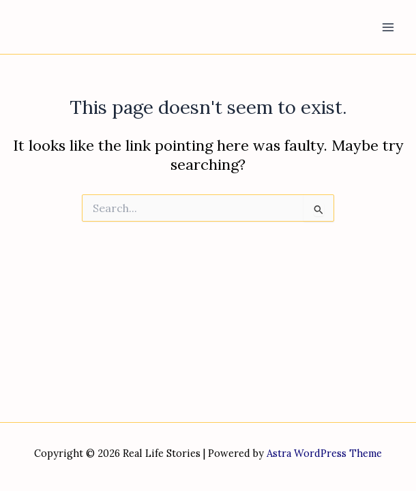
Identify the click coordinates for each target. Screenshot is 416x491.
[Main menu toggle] (388, 27)
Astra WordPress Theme (324, 453)
